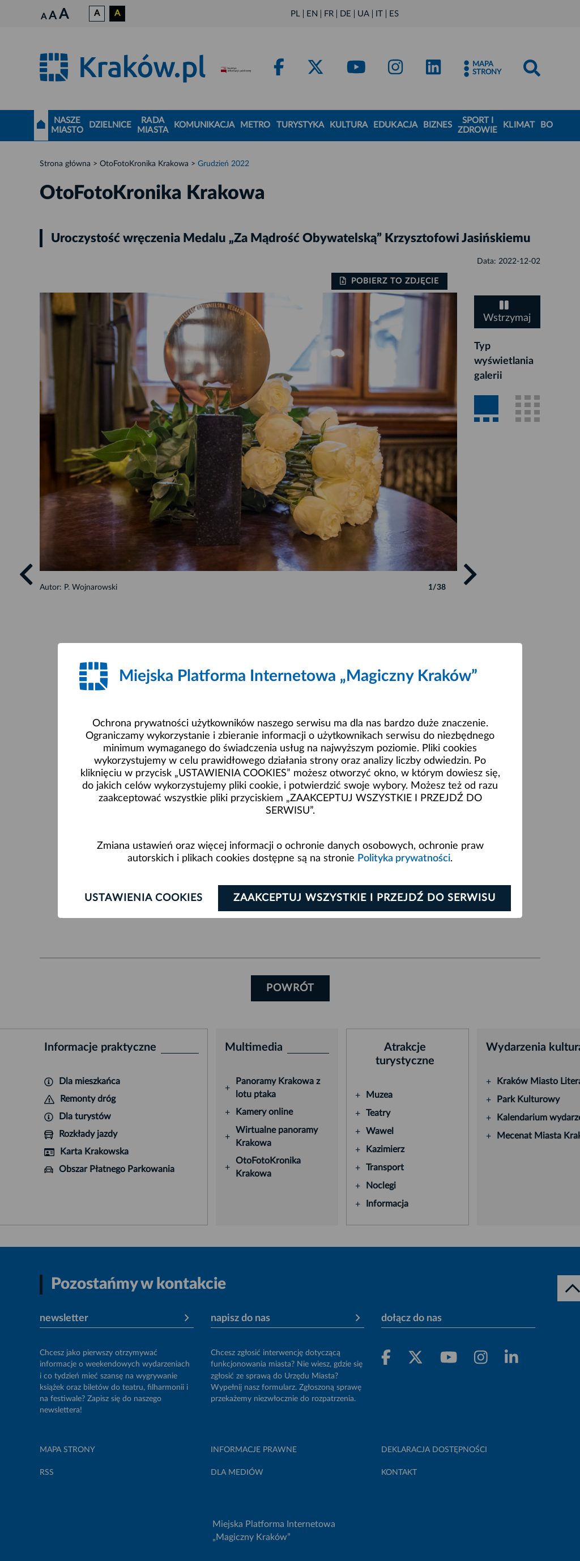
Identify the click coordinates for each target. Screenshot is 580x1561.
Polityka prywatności (403, 858)
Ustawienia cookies (143, 898)
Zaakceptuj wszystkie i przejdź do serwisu (364, 898)
